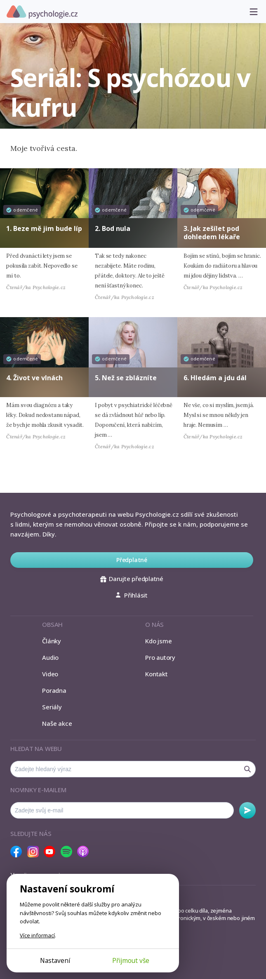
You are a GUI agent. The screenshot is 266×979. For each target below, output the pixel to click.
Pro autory (160, 657)
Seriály (51, 707)
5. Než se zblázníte (126, 377)
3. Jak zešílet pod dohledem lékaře (212, 232)
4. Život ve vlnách (34, 377)
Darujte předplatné (131, 578)
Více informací (37, 935)
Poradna (54, 690)
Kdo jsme (158, 641)
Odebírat (247, 810)
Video (50, 674)
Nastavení (55, 960)
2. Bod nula (112, 228)
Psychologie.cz (42, 12)
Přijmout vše (130, 960)
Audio (50, 657)
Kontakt (156, 674)
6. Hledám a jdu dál (215, 377)
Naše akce (57, 723)
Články (51, 641)
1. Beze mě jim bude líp (44, 228)
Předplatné (131, 560)
